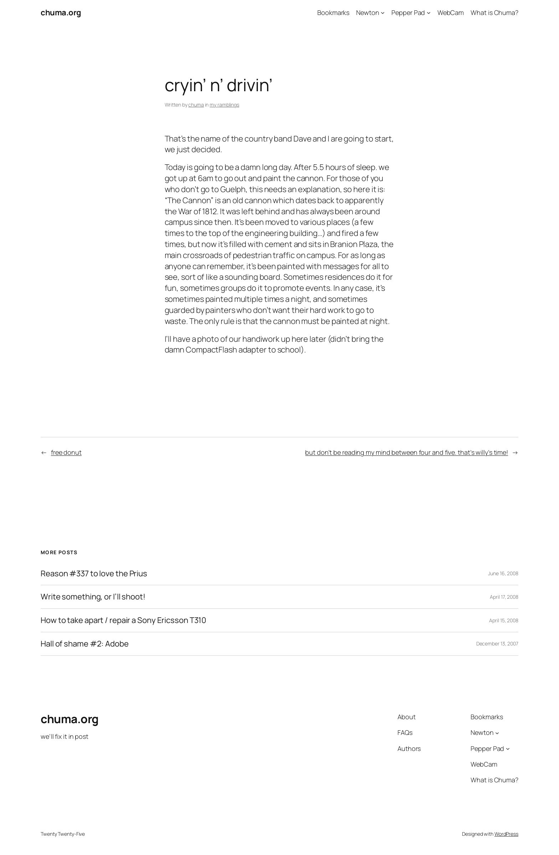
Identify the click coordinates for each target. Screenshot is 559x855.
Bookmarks (333, 12)
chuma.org (61, 12)
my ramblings (224, 104)
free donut (66, 452)
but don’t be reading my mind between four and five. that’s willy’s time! (406, 452)
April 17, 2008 (504, 596)
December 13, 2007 (497, 643)
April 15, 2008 (503, 620)
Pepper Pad (408, 12)
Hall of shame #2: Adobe (85, 643)
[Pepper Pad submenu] (429, 13)
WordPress (506, 833)
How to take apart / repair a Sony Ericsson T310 (123, 620)
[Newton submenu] (383, 13)
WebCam (450, 12)
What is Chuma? (494, 12)
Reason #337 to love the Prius (94, 573)
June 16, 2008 (503, 573)
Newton (367, 12)
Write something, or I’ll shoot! (93, 596)
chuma (196, 104)
